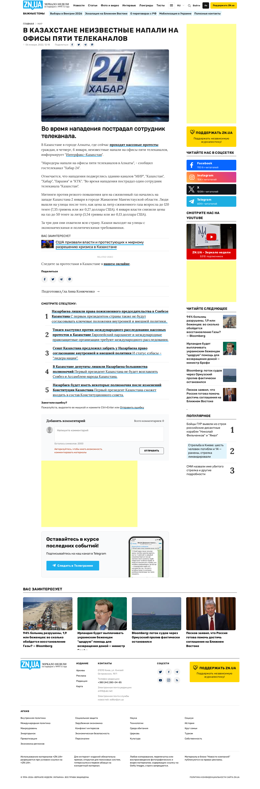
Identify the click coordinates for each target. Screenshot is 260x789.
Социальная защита (86, 718)
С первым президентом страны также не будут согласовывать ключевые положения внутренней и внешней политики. (110, 316)
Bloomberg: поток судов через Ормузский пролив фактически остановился (204, 376)
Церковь (134, 733)
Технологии (136, 723)
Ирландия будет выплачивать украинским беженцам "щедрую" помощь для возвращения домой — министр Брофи (203, 353)
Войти (196, 5)
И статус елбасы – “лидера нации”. (107, 353)
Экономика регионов (32, 743)
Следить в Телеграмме (72, 565)
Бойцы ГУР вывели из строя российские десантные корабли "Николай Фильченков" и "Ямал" (206, 429)
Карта (79, 686)
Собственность (193, 738)
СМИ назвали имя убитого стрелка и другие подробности (205, 470)
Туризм (189, 733)
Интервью (129, 5)
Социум (189, 718)
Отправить (151, 450)
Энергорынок (28, 733)
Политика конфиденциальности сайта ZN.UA (214, 777)
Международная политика (35, 723)
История (189, 723)
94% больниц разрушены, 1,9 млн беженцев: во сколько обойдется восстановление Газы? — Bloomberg (204, 326)
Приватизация (29, 738)
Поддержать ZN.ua (223, 5)
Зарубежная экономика (88, 723)
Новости (79, 5)
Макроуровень (29, 728)
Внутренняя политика (33, 718)
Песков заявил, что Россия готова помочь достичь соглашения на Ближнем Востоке (204, 395)
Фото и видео (110, 5)
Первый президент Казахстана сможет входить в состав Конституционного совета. (107, 390)
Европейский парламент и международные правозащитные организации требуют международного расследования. (110, 335)
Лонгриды (146, 5)
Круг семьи (191, 728)
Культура (135, 738)
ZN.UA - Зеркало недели (211, 252)
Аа (205, 5)
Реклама (81, 675)
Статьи (92, 5)
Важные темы (34, 13)
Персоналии (82, 738)
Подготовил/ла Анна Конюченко (68, 291)
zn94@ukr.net (105, 691)
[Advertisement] (89, 494)
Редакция (81, 681)
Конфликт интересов (87, 728)
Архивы (80, 670)
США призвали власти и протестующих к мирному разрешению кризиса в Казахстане (100, 244)
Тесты (161, 5)
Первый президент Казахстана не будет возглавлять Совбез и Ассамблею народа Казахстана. (105, 371)
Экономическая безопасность (92, 733)
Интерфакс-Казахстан (84, 154)
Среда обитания (139, 728)
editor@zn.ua (117, 699)
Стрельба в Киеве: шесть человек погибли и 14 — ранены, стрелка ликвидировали (206, 450)
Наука (133, 718)
